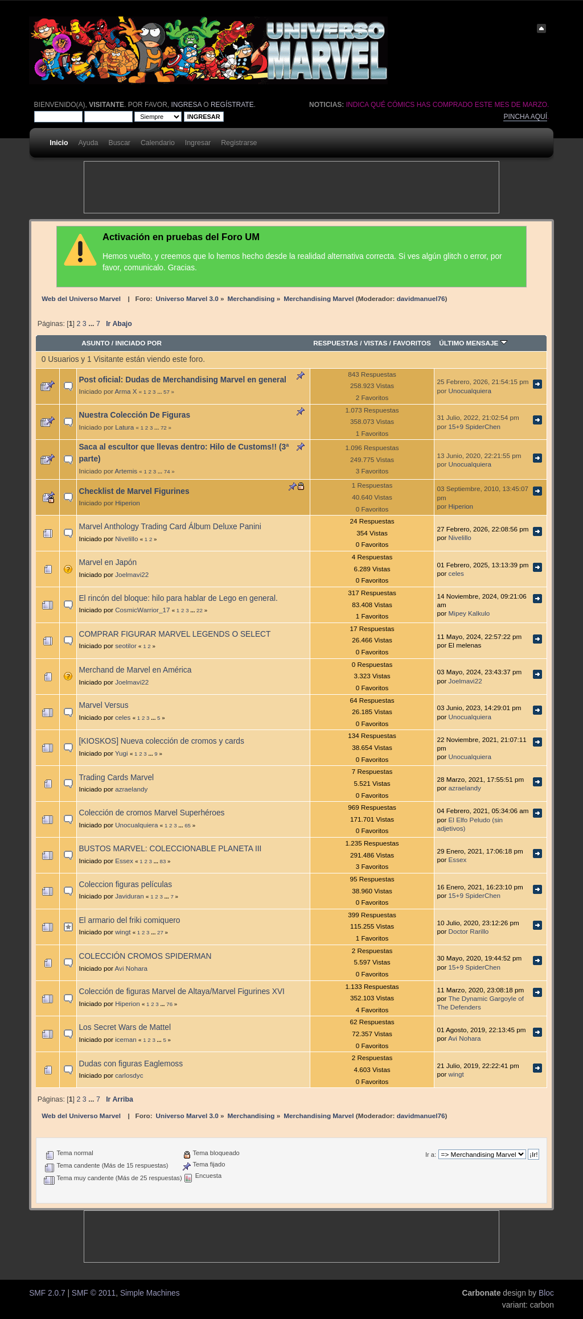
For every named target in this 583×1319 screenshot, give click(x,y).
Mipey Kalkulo (469, 613)
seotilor (126, 645)
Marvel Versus (103, 705)
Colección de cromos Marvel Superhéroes (151, 813)
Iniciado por (138, 343)
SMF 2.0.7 (47, 1293)
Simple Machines (150, 1293)
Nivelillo (126, 538)
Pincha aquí (525, 117)
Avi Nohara (130, 968)
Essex (124, 860)
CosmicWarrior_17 (142, 609)
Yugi (121, 753)
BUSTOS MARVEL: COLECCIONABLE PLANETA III (170, 848)
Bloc (546, 1293)
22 (199, 610)
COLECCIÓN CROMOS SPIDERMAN (145, 956)
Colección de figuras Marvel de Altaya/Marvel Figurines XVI (181, 991)
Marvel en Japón (108, 562)
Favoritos (412, 343)
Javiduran (129, 896)
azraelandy (131, 789)
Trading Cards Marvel (116, 777)
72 (164, 427)
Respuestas (335, 343)
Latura (124, 427)
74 (167, 471)
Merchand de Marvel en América (135, 670)
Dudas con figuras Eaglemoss (131, 1064)
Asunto (95, 343)
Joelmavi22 (132, 574)
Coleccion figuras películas (125, 884)
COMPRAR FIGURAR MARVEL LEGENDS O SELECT (174, 634)
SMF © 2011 (94, 1293)
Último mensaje (473, 343)
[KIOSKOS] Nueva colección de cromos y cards (161, 741)
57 (166, 392)
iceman (126, 1039)
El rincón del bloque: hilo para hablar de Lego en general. (178, 598)
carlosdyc (129, 1075)
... (92, 324)
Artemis (125, 471)
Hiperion (127, 502)
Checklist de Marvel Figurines (134, 491)
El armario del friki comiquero (129, 920)
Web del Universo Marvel (81, 298)
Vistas (376, 343)
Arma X (125, 391)
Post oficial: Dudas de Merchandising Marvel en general (182, 380)
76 (169, 1004)
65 (187, 825)
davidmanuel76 (421, 298)
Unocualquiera (470, 390)
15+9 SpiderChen (474, 426)
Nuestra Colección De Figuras (134, 415)
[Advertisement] (291, 187)
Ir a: (430, 1154)
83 (163, 861)
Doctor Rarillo (469, 931)
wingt (122, 931)
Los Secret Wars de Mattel (125, 1027)
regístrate (232, 105)
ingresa (186, 105)
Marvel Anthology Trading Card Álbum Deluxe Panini (170, 526)
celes (456, 573)
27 (160, 932)
